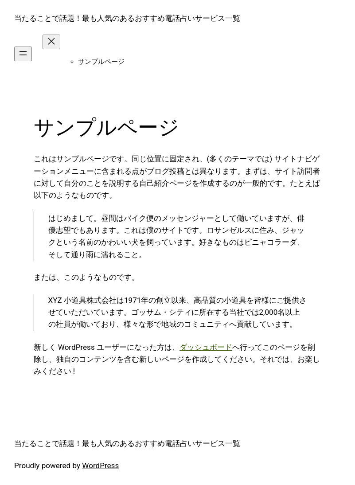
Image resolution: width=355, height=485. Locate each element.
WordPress (100, 465)
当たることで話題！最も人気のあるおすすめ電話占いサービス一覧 (127, 18)
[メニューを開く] (23, 54)
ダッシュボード (205, 347)
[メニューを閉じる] (51, 42)
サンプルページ (101, 62)
